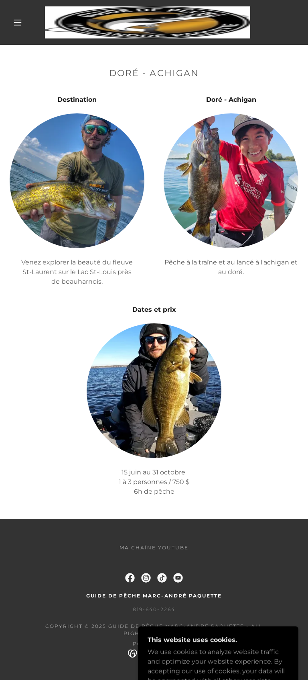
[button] (18, 22)
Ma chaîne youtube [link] (154, 548)
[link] (147, 22)
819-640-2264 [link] (154, 609)
